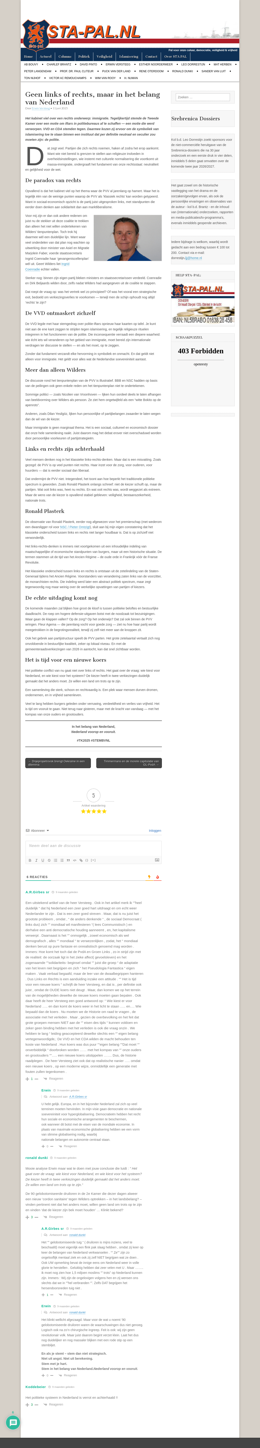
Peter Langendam (37, 71)
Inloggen (154, 830)
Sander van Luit (213, 71)
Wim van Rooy (105, 78)
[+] (93, 860)
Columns (65, 57)
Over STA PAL (175, 57)
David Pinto (88, 64)
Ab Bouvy (31, 64)
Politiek (84, 57)
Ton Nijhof (32, 78)
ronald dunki (77, 1235)
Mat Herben (223, 64)
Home (28, 57)
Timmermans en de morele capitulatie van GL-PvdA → (131, 763)
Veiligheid (104, 57)
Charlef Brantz (59, 64)
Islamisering (128, 57)
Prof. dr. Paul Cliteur (76, 71)
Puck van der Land (116, 71)
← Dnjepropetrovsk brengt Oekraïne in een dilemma (56, 763)
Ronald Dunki (182, 71)
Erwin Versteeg (118, 64)
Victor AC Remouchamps (68, 78)
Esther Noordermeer (156, 64)
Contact (151, 57)
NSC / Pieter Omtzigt (75, 527)
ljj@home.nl (193, 258)
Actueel (45, 57)
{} (87, 860)
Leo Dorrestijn (193, 64)
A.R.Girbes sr (78, 1096)
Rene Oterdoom (151, 71)
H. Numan (131, 78)
